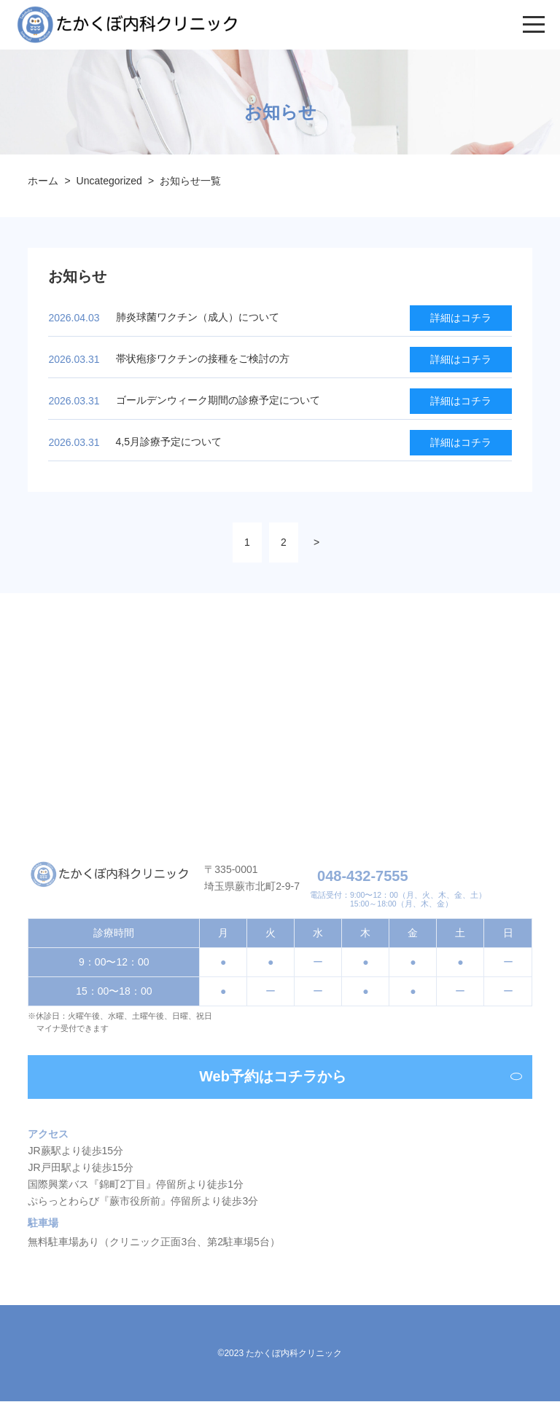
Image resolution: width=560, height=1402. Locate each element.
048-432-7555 (362, 878)
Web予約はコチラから (360, 1080)
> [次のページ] (316, 542)
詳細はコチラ (460, 318)
